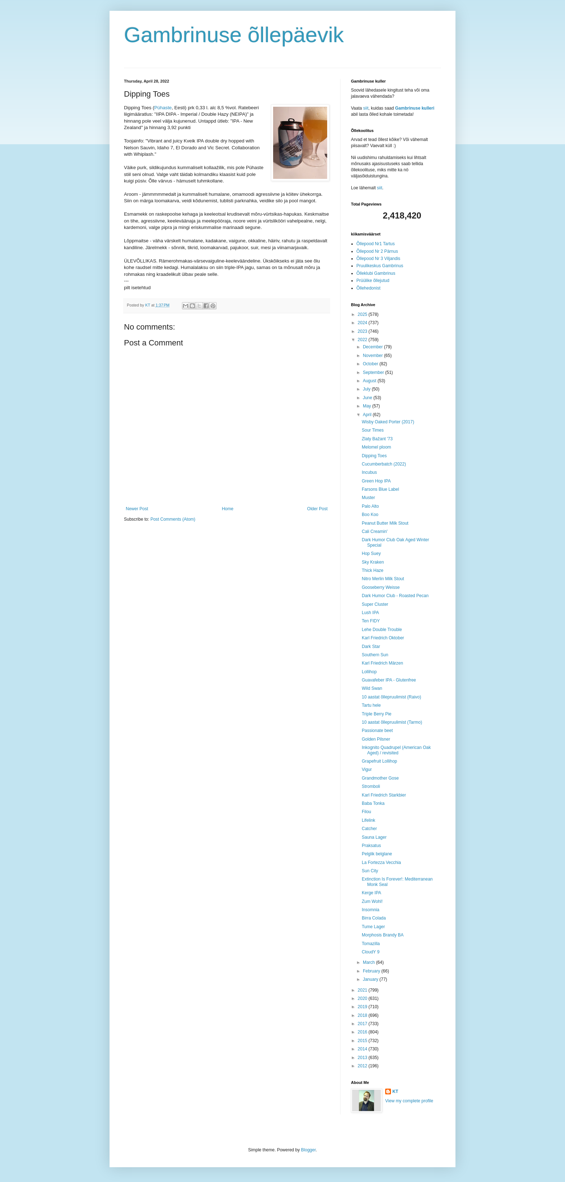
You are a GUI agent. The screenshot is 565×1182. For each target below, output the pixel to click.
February (372, 971)
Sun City (370, 870)
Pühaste (163, 107)
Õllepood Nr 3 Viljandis (378, 258)
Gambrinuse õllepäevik (234, 35)
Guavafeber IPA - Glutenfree (389, 680)
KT (395, 1091)
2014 (363, 1048)
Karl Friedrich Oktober (383, 637)
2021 (363, 990)
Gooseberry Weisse (381, 587)
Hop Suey (371, 553)
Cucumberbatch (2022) (384, 464)
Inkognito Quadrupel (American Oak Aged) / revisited (396, 750)
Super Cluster (375, 604)
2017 (363, 1023)
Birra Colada (374, 918)
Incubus (369, 472)
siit (366, 108)
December (373, 346)
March (369, 962)
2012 (363, 1065)
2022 (363, 339)
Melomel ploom (376, 447)
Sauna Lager (374, 837)
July (367, 389)
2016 (363, 1032)
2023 (363, 331)
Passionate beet (377, 730)
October (371, 363)
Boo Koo (370, 514)
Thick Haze (372, 570)
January (371, 979)
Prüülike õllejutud (372, 280)
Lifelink (368, 820)
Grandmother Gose (380, 778)
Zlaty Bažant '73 (377, 438)
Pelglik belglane (377, 853)
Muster (368, 497)
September (374, 372)
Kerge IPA (371, 892)
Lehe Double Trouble (382, 629)
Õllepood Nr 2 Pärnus (377, 251)
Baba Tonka (373, 803)
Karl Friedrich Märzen (382, 663)
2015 (363, 1040)
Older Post (317, 508)
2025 (363, 314)
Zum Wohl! (372, 901)
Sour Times (373, 430)
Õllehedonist (368, 288)
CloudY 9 (370, 951)
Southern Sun (375, 654)
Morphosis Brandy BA (383, 935)
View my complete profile (409, 1100)
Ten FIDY (371, 620)
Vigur (367, 769)
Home (227, 508)
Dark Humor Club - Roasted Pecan (395, 595)
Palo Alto (370, 506)
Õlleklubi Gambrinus (375, 273)
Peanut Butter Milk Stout (385, 523)
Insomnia (370, 909)
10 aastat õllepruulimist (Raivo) (391, 697)
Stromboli (371, 786)
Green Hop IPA (376, 481)
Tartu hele (371, 705)
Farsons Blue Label (380, 489)
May (367, 406)
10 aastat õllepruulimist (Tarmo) (392, 722)
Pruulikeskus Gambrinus (379, 265)
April (368, 414)
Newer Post (137, 508)
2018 (363, 1015)
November (373, 355)
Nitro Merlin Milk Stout (383, 578)
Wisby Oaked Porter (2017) (388, 421)
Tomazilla (371, 943)
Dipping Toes (374, 455)
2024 (363, 322)
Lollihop (369, 671)
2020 (363, 998)
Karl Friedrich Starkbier (384, 795)
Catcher (369, 828)
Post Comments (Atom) (172, 519)
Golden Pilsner (376, 739)
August (370, 380)
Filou (366, 811)
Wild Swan (372, 688)
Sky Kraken (373, 562)
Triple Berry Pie (376, 713)
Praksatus (371, 845)
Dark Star (371, 646)
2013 (363, 1057)
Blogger (308, 1149)
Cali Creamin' (375, 531)
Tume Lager (373, 926)
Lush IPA (370, 612)
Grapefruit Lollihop (379, 761)
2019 (363, 1006)
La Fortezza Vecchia (381, 862)
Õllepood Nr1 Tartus (375, 243)
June (368, 397)
